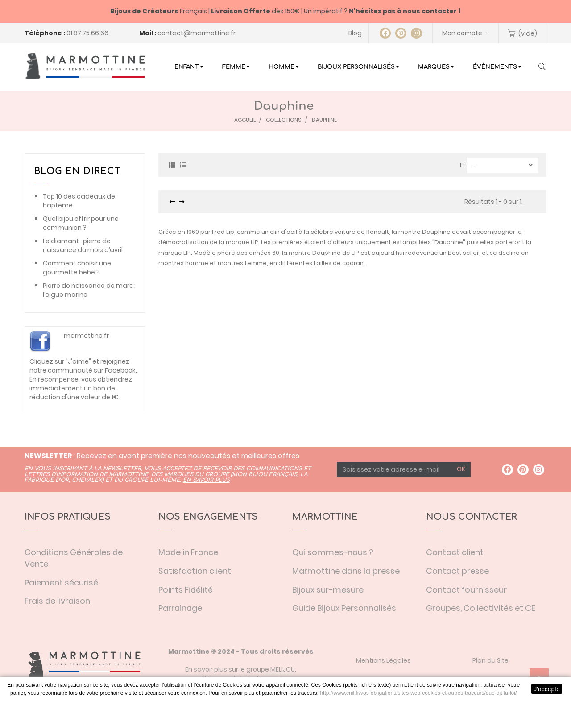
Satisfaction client (194, 571)
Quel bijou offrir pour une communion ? (81, 223)
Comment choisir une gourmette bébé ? (77, 268)
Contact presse (457, 571)
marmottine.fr (86, 335)
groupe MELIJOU (270, 669)
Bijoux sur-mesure (328, 589)
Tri (462, 165)
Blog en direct (77, 171)
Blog (355, 33)
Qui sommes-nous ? (332, 552)
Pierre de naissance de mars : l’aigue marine (89, 290)
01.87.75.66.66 (87, 33)
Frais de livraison (57, 600)
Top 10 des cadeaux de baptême (79, 201)
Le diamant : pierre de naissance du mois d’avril (83, 245)
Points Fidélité (185, 589)
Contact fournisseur (466, 589)
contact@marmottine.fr (196, 33)
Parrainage (180, 608)
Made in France (188, 552)
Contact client (455, 552)
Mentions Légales (383, 660)
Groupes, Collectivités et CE (480, 608)
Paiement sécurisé (61, 582)
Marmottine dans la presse (346, 571)
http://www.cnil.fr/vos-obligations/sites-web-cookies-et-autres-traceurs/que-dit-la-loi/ (418, 693)
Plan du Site (490, 660)
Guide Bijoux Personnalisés (344, 608)
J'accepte (547, 689)
